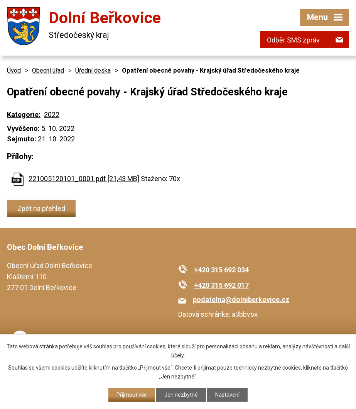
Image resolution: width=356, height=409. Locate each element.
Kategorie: (23, 114)
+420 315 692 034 (221, 270)
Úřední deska (93, 70)
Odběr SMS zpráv (293, 40)
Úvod (14, 70)
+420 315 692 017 (221, 285)
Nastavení (227, 395)
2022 (51, 114)
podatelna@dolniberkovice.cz (241, 299)
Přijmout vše (131, 395)
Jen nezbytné (181, 395)
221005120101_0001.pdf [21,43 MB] (84, 179)
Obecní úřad (48, 70)
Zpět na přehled (41, 208)
